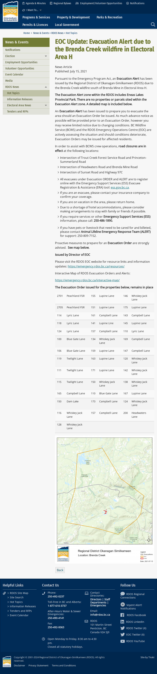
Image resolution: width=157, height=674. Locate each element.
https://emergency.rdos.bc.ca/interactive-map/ (87, 280)
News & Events (41, 33)
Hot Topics (13, 93)
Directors (95, 599)
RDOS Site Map (19, 593)
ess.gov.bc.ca (120, 187)
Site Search (17, 597)
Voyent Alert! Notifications (131, 606)
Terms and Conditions (64, 665)
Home (26, 33)
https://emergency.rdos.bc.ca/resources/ (96, 266)
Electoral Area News (19, 105)
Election (10, 56)
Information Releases (20, 99)
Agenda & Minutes (34, 3)
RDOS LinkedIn (132, 622)
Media (9, 80)
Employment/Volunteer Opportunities (98, 3)
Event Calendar (14, 74)
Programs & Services (36, 17)
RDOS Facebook (133, 615)
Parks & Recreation (109, 17)
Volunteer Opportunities (19, 68)
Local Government (67, 25)
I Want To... (30, 10)
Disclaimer (19, 665)
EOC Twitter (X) (132, 634)
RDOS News (57, 33)
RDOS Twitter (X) (133, 628)
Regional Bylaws (60, 3)
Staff (107, 599)
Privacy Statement (38, 665)
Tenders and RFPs (17, 111)
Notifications (135, 3)
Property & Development (73, 17)
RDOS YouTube (132, 641)
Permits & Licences (35, 25)
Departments (98, 602)
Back (60, 570)
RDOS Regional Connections (132, 595)
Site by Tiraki (147, 657)
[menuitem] (34, 3)
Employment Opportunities (21, 62)
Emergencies (98, 605)
